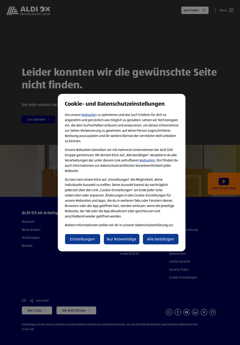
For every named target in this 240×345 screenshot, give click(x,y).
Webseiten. (148, 160)
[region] (121, 172)
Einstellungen (82, 239)
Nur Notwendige (121, 239)
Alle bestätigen (160, 239)
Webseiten (89, 114)
